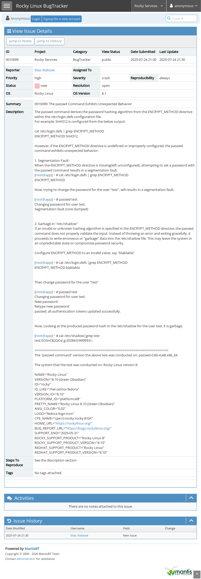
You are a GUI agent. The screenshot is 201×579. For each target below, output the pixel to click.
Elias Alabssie (45, 70)
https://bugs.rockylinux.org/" (88, 428)
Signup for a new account (61, 19)
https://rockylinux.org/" (74, 423)
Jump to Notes (20, 41)
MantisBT (32, 548)
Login (36, 19)
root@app (44, 175)
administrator (25, 559)
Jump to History (49, 41)
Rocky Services (149, 5)
